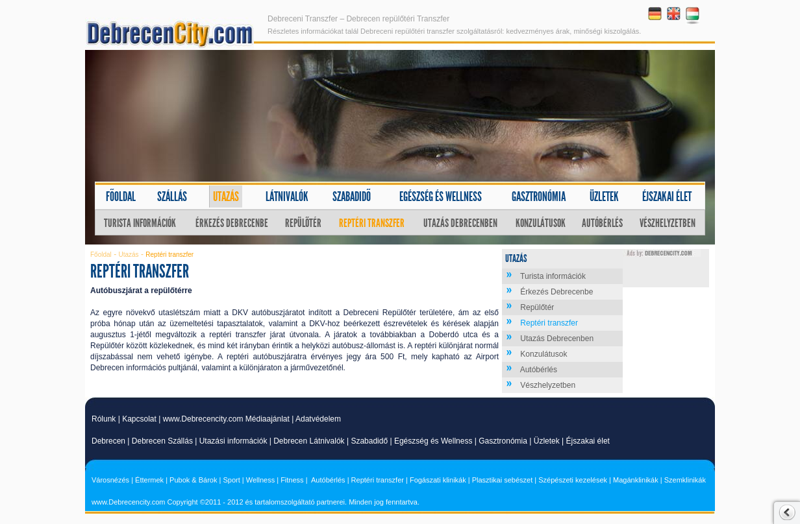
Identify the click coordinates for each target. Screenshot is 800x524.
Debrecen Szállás (162, 441)
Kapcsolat (139, 418)
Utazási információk (233, 441)
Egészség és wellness (440, 196)
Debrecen (108, 441)
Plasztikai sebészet (502, 480)
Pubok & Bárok (193, 480)
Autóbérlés (602, 223)
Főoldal (121, 196)
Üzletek (604, 196)
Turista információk (140, 223)
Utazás (226, 196)
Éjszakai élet (667, 196)
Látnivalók (287, 196)
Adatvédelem (318, 418)
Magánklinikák (635, 480)
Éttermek (149, 480)
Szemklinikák (685, 480)
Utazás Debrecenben (460, 223)
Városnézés (110, 480)
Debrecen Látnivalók (308, 441)
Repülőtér (303, 223)
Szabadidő (351, 196)
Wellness (260, 480)
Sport (231, 480)
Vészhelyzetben (667, 223)
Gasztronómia (539, 196)
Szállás (172, 196)
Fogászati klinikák (438, 480)
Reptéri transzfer (372, 223)
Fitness (292, 480)
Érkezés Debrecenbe (231, 223)
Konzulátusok (541, 223)
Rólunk (104, 418)
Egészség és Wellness (433, 441)
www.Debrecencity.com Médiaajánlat (226, 418)
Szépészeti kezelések (572, 480)
